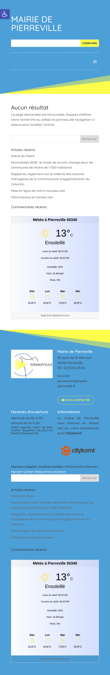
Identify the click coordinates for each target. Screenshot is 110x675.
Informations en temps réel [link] (32, 197)
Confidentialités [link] (51, 466)
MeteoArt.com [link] (61, 315)
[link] (5, 14)
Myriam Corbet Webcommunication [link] (38, 472)
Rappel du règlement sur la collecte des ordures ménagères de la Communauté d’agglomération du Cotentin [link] (50, 179)
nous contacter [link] (77, 400)
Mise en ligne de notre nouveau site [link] (38, 191)
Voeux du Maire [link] (23, 156)
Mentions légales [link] (24, 466)
